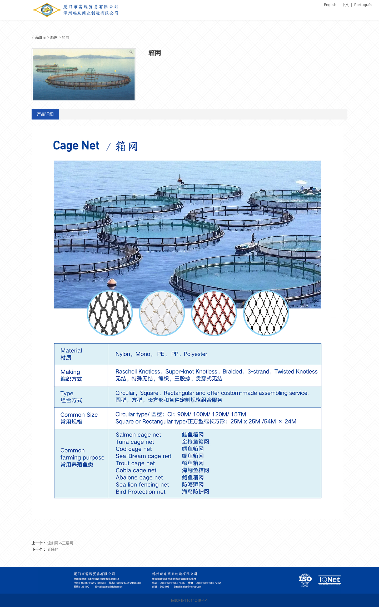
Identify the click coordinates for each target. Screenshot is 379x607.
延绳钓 (52, 549)
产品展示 (39, 37)
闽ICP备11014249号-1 (189, 600)
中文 (345, 4)
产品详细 (45, 114)
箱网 (54, 37)
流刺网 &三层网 (60, 542)
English (330, 4)
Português (363, 4)
